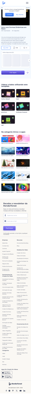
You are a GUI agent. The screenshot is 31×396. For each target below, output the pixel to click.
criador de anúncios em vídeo (7, 348)
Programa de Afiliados (8, 254)
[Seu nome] (15, 215)
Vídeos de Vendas (21, 283)
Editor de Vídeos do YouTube (22, 316)
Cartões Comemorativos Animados (6, 327)
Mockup (4, 364)
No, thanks (19, 14)
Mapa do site (5, 263)
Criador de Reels (21, 289)
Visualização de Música (22, 258)
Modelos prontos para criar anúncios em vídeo (22, 279)
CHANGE (9, 14)
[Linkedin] (24, 391)
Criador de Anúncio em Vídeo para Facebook (23, 308)
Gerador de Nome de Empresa (22, 345)
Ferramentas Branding (22, 243)
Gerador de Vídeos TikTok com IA (21, 349)
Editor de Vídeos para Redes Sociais (22, 286)
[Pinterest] (13, 391)
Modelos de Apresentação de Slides (23, 268)
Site (3, 361)
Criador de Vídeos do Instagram (22, 296)
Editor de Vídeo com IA (23, 335)
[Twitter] (17, 391)
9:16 (15, 48)
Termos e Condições (7, 261)
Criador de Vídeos (6, 337)
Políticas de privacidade (5, 257)
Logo (3, 356)
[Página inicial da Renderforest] (4, 3)
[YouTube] (20, 391)
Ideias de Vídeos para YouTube (22, 353)
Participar (9, 228)
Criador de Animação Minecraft (7, 343)
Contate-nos (5, 245)
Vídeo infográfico (6, 330)
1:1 (25, 48)
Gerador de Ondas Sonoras (6, 293)
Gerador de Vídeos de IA (22, 327)
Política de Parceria (7, 266)
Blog (18, 245)
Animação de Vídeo (7, 322)
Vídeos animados (21, 255)
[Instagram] (9, 391)
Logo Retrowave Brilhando (23, 192)
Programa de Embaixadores (5, 270)
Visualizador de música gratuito (8, 280)
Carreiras (4, 248)
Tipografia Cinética (7, 340)
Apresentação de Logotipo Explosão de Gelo (12, 155)
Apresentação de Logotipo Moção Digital (11, 192)
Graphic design (6, 359)
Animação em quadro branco (7, 319)
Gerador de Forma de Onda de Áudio (7, 297)
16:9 (5, 48)
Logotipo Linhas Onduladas (8, 180)
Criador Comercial (21, 319)
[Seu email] (15, 221)
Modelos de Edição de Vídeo (22, 262)
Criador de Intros (21, 253)
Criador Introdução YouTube (7, 284)
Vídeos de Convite (21, 265)
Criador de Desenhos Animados (7, 301)
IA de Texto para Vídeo (22, 338)
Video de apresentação (23, 272)
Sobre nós (4, 243)
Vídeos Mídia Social (21, 274)
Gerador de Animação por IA (22, 331)
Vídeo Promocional (21, 292)
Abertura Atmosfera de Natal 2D (9, 143)
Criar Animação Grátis (7, 287)
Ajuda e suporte (6, 251)
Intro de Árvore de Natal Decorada (9, 167)
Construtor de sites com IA (22, 341)
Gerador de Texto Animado (6, 315)
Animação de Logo (7, 290)
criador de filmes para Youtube (22, 312)
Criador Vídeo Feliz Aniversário (7, 334)
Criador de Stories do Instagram (22, 300)
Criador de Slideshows (7, 309)
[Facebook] (6, 391)
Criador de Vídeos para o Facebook (22, 304)
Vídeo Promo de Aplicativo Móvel (6, 305)
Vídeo (3, 353)
